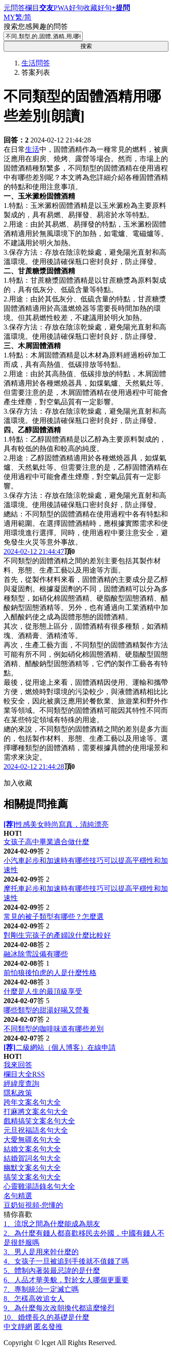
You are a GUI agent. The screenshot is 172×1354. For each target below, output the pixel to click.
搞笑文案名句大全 (32, 1177)
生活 (32, 149)
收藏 (90, 8)
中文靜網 (18, 1326)
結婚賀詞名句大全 (32, 1158)
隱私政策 (18, 1093)
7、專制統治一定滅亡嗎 (41, 1289)
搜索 (86, 46)
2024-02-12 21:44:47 (34, 551)
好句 (76, 8)
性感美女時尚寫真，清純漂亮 (56, 824)
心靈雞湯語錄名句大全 (39, 1186)
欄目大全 (18, 1074)
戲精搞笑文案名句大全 (39, 1121)
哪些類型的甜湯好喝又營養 (46, 1010)
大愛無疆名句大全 (32, 1139)
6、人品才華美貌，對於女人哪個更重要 (66, 1280)
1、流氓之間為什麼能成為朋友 (52, 1224)
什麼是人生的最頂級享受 (43, 991)
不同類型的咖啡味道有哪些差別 (54, 1029)
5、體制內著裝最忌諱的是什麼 (52, 1270)
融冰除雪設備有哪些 (36, 954)
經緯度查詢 (21, 1083)
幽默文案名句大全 (32, 1167)
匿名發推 (48, 1326)
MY (9, 17)
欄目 (32, 8)
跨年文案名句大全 (32, 1102)
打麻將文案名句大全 (36, 1111)
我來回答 (18, 1065)
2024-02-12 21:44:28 (34, 766)
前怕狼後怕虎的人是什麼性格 (50, 972)
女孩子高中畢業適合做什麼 (46, 842)
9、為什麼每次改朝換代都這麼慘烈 (59, 1308)
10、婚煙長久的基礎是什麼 (46, 1317)
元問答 (14, 8)
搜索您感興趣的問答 (36, 26)
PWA (61, 8)
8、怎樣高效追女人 (34, 1298)
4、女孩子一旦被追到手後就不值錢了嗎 (66, 1261)
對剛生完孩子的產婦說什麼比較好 (57, 935)
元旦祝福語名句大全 (36, 1130)
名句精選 (18, 1195)
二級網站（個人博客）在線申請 (60, 1047)
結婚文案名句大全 (32, 1149)
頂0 (69, 551)
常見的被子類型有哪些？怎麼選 (54, 916)
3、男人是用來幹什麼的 (41, 1252)
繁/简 (23, 17)
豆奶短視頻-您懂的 (33, 1205)
